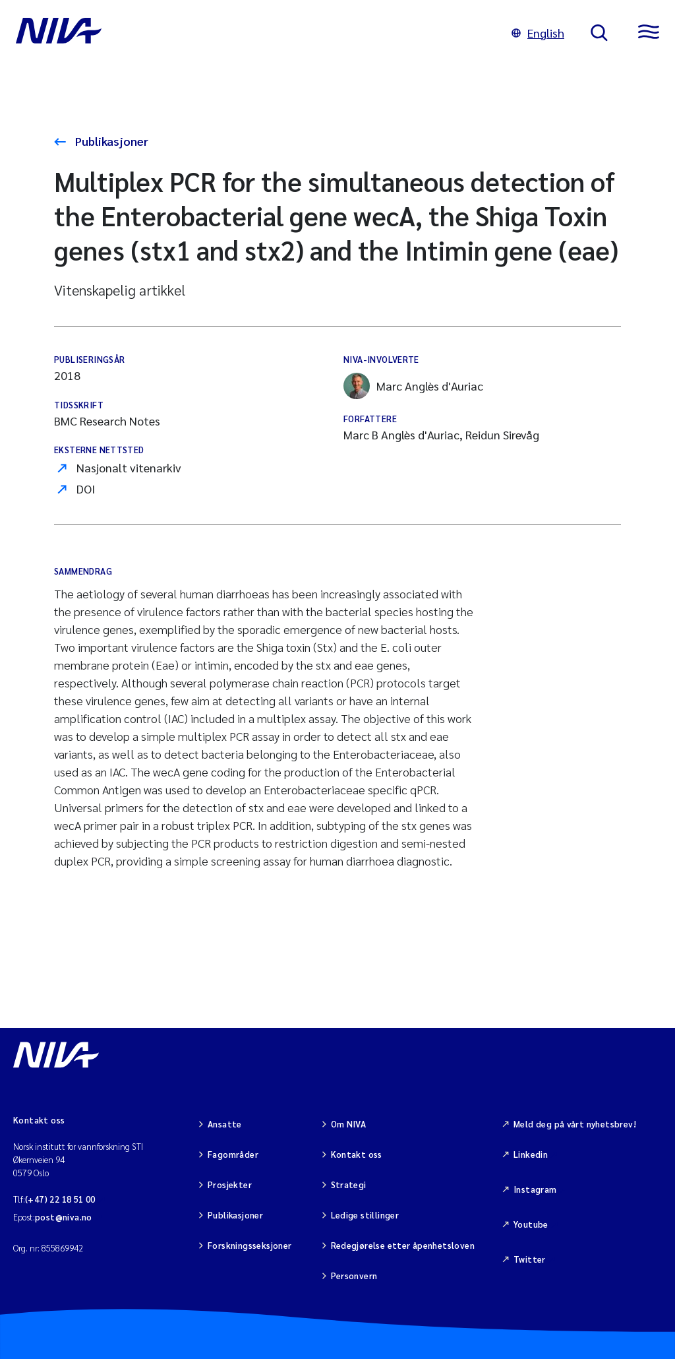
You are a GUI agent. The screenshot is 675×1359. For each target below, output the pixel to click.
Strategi (349, 1184)
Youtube (531, 1224)
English (538, 32)
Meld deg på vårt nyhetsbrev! (575, 1123)
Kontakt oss (356, 1154)
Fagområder (233, 1154)
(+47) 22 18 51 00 (60, 1199)
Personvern (354, 1275)
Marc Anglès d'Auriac (413, 386)
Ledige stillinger (365, 1214)
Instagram (535, 1189)
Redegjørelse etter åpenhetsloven (403, 1245)
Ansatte (225, 1123)
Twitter (530, 1259)
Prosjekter (230, 1184)
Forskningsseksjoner (249, 1245)
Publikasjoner (110, 140)
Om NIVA (349, 1123)
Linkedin (531, 1154)
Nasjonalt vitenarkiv (128, 467)
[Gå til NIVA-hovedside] (250, 33)
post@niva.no (63, 1216)
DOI (85, 488)
